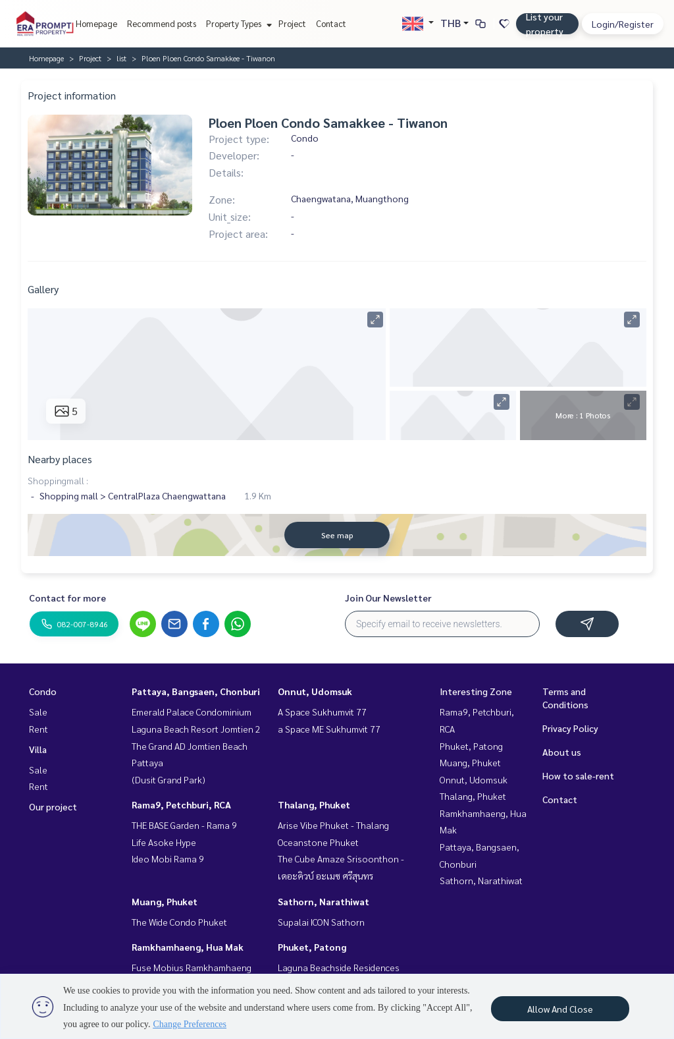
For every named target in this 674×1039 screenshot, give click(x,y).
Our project (53, 806)
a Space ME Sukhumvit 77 (329, 729)
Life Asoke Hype (164, 842)
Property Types (237, 23)
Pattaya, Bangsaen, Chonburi (196, 691)
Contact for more (67, 598)
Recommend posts (161, 23)
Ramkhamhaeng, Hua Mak (188, 947)
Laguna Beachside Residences (339, 967)
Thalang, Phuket (314, 804)
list (121, 58)
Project (292, 23)
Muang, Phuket (164, 901)
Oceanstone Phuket (318, 842)
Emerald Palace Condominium (191, 711)
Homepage (96, 23)
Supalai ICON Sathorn (321, 922)
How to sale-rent (578, 775)
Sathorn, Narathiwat (323, 901)
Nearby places (60, 459)
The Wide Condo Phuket (179, 922)
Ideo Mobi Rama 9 (168, 858)
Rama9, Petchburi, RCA (181, 804)
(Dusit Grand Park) (168, 779)
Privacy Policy (570, 728)
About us (561, 752)
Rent (38, 729)
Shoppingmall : (58, 480)
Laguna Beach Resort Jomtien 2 (196, 729)
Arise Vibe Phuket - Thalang (333, 825)
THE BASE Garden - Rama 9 (184, 825)
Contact (331, 23)
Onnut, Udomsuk (315, 691)
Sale (38, 711)
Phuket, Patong (312, 947)
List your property (544, 24)
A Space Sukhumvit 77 (322, 711)
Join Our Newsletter (388, 598)
